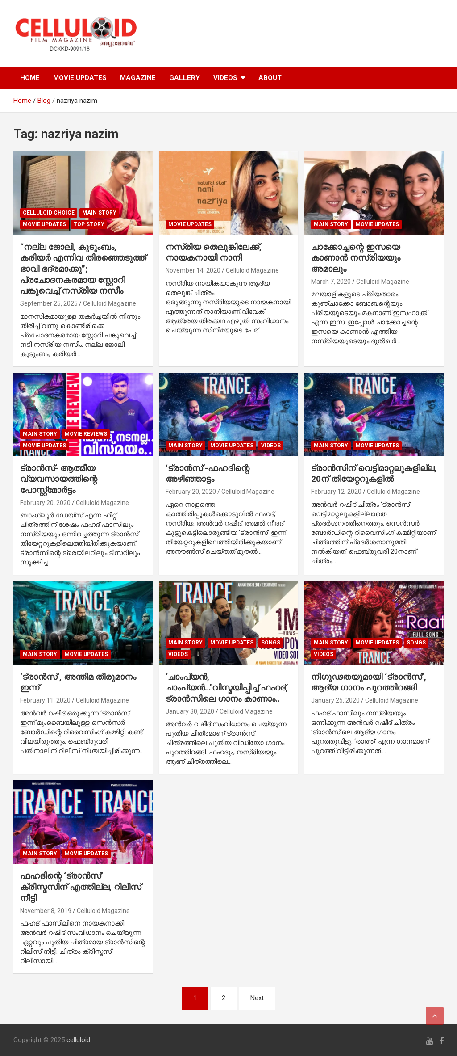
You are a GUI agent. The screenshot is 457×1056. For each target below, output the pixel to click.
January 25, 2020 (335, 700)
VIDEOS (225, 78)
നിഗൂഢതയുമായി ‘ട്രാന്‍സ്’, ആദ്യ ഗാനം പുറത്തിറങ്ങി (368, 682)
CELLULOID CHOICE (49, 213)
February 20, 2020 (45, 502)
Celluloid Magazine (109, 303)
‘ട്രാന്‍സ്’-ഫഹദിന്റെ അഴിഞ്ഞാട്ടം (207, 473)
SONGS (270, 642)
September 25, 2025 (49, 303)
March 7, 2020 (331, 281)
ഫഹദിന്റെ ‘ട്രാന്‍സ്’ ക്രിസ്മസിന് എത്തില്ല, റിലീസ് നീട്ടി (80, 887)
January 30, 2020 (190, 711)
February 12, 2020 (336, 491)
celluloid (78, 1040)
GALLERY (184, 78)
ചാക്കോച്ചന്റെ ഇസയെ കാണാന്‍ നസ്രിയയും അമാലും (355, 258)
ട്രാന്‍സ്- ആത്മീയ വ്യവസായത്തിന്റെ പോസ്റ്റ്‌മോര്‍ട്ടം (58, 479)
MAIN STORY (99, 213)
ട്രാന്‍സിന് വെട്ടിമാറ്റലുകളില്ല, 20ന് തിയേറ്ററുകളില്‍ (373, 473)
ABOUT (270, 78)
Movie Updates (44, 224)
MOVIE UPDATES (80, 78)
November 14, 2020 (193, 270)
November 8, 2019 (45, 910)
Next (257, 998)
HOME (30, 78)
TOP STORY (89, 224)
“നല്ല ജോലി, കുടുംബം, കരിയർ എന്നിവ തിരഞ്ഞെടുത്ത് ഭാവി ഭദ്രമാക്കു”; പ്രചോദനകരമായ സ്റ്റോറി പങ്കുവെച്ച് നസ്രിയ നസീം (83, 269)
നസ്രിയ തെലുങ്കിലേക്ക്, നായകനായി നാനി (214, 252)
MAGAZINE (138, 78)
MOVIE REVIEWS (86, 434)
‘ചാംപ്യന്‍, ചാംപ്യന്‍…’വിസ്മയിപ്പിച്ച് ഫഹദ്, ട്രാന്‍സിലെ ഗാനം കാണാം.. (227, 688)
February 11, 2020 (45, 700)
